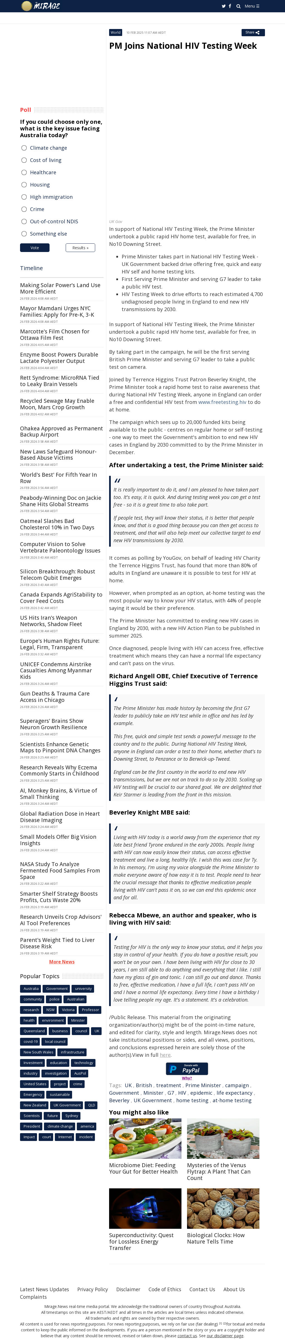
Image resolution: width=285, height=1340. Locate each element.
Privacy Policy (96, 1289)
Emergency (33, 1094)
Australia (31, 988)
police (55, 999)
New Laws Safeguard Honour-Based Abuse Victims (58, 455)
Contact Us (210, 1289)
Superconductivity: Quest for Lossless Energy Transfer (141, 1242)
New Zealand (35, 1105)
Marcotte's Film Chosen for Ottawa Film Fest (54, 334)
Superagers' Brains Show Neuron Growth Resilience (53, 724)
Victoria (68, 1009)
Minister (153, 1092)
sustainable (60, 1094)
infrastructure (72, 1052)
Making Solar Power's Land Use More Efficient (60, 288)
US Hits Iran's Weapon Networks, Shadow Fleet (51, 621)
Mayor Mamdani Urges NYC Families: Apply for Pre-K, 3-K (57, 311)
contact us (187, 1335)
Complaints (34, 1296)
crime (77, 1083)
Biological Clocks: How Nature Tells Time (216, 1238)
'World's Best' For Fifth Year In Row (58, 478)
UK (128, 1085)
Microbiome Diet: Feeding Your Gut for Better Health (143, 1168)
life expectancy (234, 1092)
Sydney (71, 1115)
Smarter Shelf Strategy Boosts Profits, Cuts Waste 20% (59, 897)
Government (124, 1092)
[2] (224, 1323)
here (165, 1054)
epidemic (201, 1092)
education (58, 1062)
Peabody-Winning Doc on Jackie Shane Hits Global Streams (60, 501)
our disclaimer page (224, 1335)
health (29, 1020)
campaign (237, 1085)
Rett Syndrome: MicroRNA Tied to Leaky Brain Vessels (59, 381)
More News (62, 962)
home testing (192, 1100)
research (31, 1009)
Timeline (31, 268)
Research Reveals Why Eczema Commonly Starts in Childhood (59, 770)
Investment (33, 1062)
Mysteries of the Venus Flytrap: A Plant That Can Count (218, 1172)
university (83, 988)
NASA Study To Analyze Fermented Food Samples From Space (60, 871)
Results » (80, 247)
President (32, 1126)
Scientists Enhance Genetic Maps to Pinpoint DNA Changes (60, 747)
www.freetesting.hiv (222, 402)
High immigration (51, 196)
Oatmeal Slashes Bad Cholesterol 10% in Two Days (57, 524)
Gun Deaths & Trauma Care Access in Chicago (55, 697)
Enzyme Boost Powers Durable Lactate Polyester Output (59, 358)
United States (35, 1083)
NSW (50, 1009)
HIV (182, 1092)
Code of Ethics (171, 1289)
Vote (35, 247)
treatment (168, 1085)
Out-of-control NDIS (54, 221)
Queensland (34, 1030)
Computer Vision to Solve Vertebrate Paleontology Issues (60, 547)
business (60, 1030)
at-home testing (232, 1100)
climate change (60, 1126)
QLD (91, 1105)
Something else (48, 233)
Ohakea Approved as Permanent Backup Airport (61, 431)
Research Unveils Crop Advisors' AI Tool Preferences (61, 920)
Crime (37, 209)
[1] (220, 1323)
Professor (90, 1009)
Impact (29, 1136)
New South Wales (38, 1052)
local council (55, 1041)
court (46, 1136)
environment (53, 1020)
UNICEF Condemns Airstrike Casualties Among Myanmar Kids (56, 671)
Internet (65, 1136)
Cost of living (46, 160)
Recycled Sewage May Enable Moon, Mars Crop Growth (57, 404)
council (81, 1030)
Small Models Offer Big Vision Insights (58, 840)
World (116, 32)
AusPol (80, 1073)
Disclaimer (133, 1289)
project (60, 1083)
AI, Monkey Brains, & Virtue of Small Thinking (58, 794)
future (52, 1115)
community (33, 999)
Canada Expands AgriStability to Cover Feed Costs (61, 598)
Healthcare (43, 172)
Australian (75, 999)
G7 (171, 1092)
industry (31, 1073)
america (87, 1126)
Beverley (119, 1100)
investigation (56, 1073)
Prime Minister (203, 1085)
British (144, 1085)
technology (84, 1062)
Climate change (48, 147)
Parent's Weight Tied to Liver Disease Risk (57, 943)
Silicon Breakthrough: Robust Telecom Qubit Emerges (57, 574)
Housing (40, 184)
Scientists (32, 1115)
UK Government (153, 1100)
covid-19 (31, 1041)
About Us (243, 1289)
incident (86, 1136)
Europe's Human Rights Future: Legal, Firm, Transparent (59, 644)
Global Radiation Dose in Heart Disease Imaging (60, 817)
